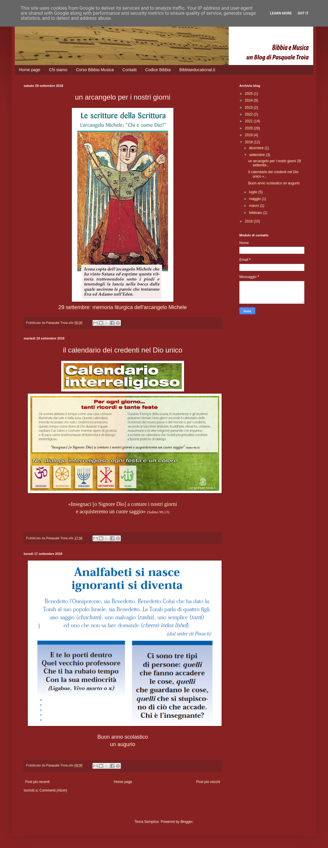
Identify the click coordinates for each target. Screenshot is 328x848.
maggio (255, 199)
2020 (249, 128)
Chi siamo (58, 69)
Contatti (129, 69)
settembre (257, 155)
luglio (253, 192)
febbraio (256, 213)
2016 (249, 221)
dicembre (257, 148)
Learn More (281, 13)
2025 (249, 94)
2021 (249, 121)
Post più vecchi (208, 782)
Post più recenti (37, 782)
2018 (249, 142)
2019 (249, 135)
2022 (249, 114)
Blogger (187, 822)
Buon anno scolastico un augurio (274, 183)
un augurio (122, 744)
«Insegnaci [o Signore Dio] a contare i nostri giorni (122, 504)
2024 (249, 100)
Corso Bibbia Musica (95, 69)
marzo (254, 206)
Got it (303, 13)
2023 (249, 107)
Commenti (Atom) (53, 790)
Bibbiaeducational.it (197, 69)
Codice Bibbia (158, 69)
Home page (29, 69)
